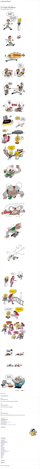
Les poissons (3, 449)
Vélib (1, 456)
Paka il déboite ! (3, 423)
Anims (2, 446)
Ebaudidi (2, 454)
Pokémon (2, 448)
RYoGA (11, 9)
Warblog (2, 455)
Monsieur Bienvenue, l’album (5, 422)
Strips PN (2, 453)
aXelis (1, 403)
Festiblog (2, 447)
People (2, 457)
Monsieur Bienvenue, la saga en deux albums (8, 424)
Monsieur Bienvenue (4, 442)
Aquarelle (2, 444)
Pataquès (2, 445)
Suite (4, 393)
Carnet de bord (3, 439)
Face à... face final (4, 421)
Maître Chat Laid (3, 450)
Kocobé (2, 398)
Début (2, 393)
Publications (3, 440)
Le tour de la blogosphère (5, 451)
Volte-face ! (2, 418)
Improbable (2, 452)
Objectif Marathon (4, 441)
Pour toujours (3, 420)
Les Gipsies (3, 443)
